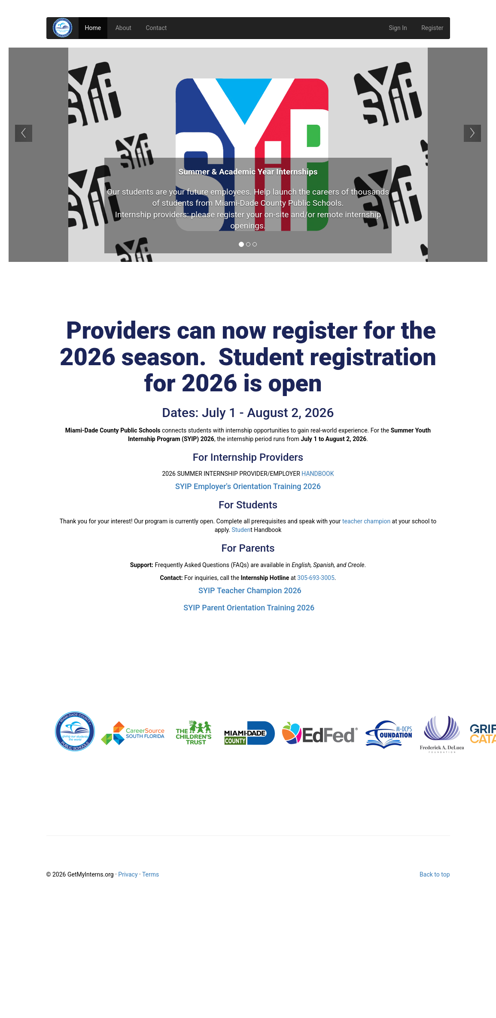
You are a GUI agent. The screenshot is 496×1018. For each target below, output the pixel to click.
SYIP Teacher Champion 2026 (249, 590)
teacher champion (366, 521)
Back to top (435, 874)
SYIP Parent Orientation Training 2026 (248, 607)
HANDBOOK (317, 473)
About (123, 27)
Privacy (127, 874)
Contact (156, 27)
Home (93, 27)
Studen (240, 529)
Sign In (398, 27)
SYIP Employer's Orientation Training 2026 (248, 486)
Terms (150, 874)
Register (432, 27)
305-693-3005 (315, 577)
